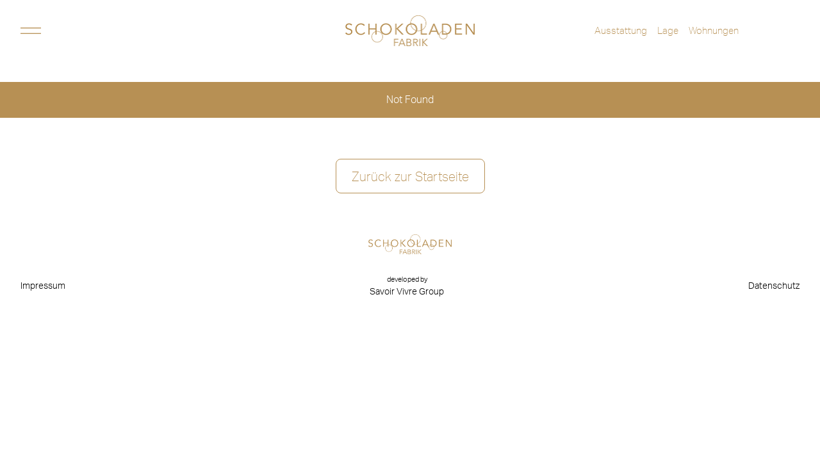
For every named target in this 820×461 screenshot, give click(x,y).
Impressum (42, 286)
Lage (667, 30)
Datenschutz (774, 286)
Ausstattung (620, 30)
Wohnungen (714, 30)
